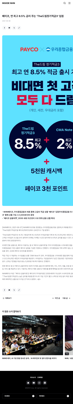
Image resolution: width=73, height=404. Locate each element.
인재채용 (40, 377)
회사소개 (33, 377)
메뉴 (69, 3)
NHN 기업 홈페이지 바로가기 (28, 383)
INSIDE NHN (8, 3)
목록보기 (8, 298)
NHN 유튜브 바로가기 (34, 383)
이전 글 (57, 298)
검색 (64, 3)
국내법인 (19, 396)
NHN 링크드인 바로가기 (45, 383)
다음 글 (65, 298)
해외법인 (54, 396)
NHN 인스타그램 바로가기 (39, 383)
